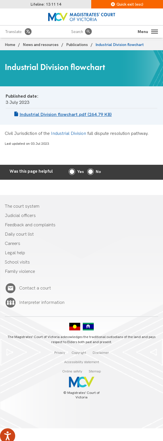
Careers (12, 243)
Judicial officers (20, 215)
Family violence (20, 271)
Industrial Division (68, 133)
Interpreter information (41, 303)
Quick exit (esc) (127, 4)
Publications (77, 44)
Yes (80, 171)
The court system (22, 206)
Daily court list (19, 234)
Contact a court (35, 288)
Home (10, 44)
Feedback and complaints (30, 225)
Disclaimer (101, 353)
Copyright (79, 353)
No (98, 171)
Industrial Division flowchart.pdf (65, 114)
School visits (17, 262)
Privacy (59, 353)
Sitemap (95, 371)
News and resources (41, 44)
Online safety (72, 371)
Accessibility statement (81, 362)
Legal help (15, 253)
